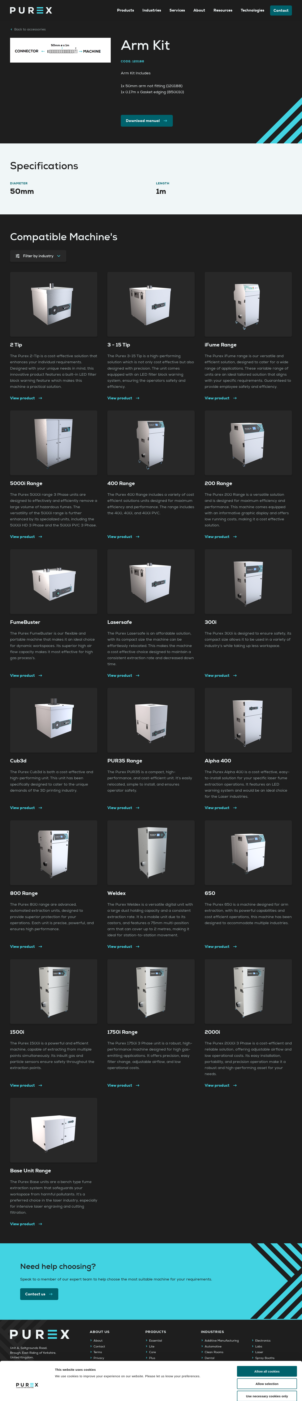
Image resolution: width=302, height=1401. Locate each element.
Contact (281, 10)
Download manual (147, 120)
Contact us (39, 1294)
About (199, 10)
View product (26, 397)
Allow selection (266, 1362)
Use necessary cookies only (267, 1374)
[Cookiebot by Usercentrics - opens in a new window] (27, 1393)
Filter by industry (38, 255)
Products (125, 10)
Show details (220, 1392)
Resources (222, 10)
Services (177, 10)
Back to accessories (28, 29)
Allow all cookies (267, 1349)
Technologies (252, 10)
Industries (151, 10)
